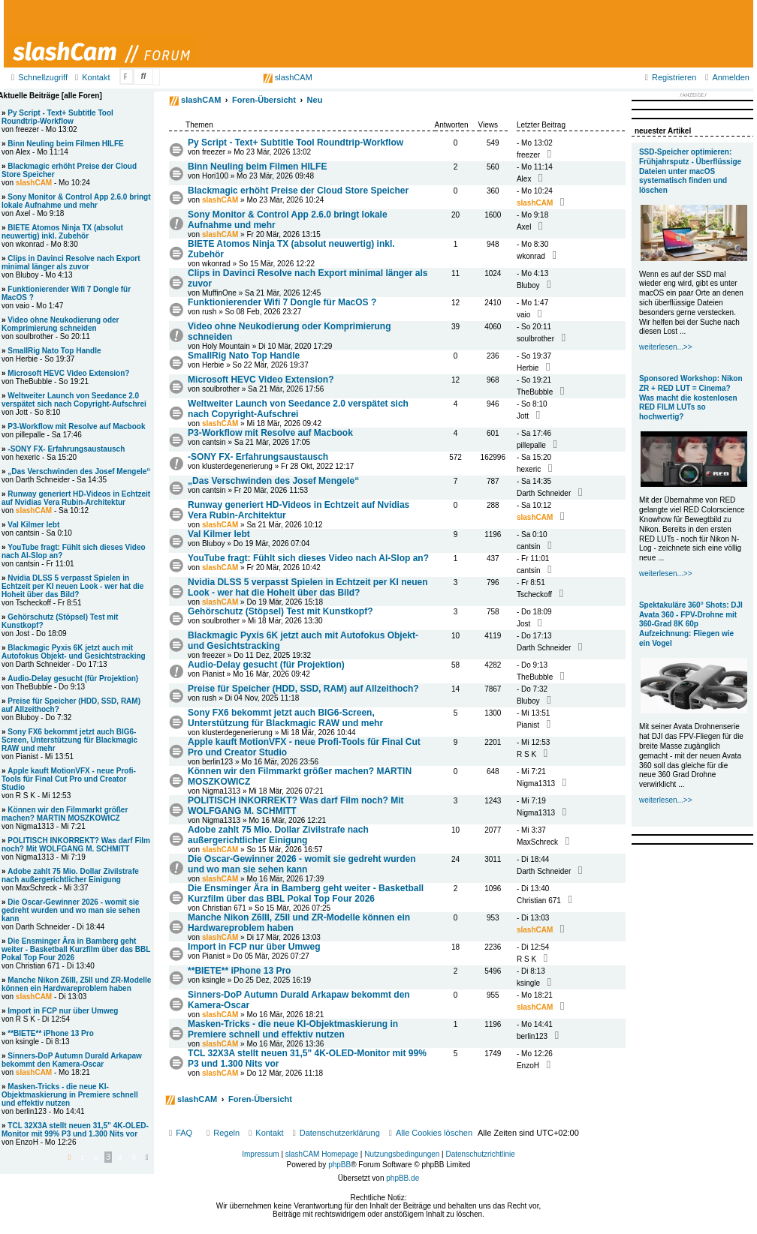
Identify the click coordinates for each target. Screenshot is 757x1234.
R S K (526, 754)
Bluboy (528, 285)
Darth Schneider (544, 493)
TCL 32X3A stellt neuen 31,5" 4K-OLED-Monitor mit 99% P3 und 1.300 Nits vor (75, 1129)
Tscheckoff (534, 594)
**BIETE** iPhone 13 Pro (239, 970)
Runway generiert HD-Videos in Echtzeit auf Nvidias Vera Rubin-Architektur (76, 498)
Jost (523, 624)
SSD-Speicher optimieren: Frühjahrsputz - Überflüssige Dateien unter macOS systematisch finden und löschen (690, 171)
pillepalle (531, 445)
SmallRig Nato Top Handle (244, 355)
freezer (213, 152)
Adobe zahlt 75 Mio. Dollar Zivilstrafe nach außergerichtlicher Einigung (278, 834)
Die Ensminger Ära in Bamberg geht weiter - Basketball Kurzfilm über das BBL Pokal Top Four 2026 (306, 893)
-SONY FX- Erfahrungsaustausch (258, 457)
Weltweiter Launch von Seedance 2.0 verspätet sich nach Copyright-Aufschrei (298, 408)
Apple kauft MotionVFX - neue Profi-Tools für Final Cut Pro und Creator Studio (69, 779)
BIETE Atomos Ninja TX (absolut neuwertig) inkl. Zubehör (62, 232)
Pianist (213, 674)
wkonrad (216, 264)
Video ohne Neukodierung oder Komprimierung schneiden (60, 324)
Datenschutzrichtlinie (480, 1154)
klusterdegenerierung (237, 466)
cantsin (214, 442)
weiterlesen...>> (665, 347)
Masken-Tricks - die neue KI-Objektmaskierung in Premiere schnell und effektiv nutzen (293, 1029)
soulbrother (535, 339)
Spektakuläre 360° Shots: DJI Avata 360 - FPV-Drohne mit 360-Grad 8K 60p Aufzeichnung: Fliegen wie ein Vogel (691, 624)
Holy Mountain (226, 346)
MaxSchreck (537, 842)
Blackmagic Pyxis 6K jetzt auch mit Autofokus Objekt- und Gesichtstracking (74, 652)
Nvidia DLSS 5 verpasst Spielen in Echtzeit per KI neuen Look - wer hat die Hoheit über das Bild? (307, 587)
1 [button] (82, 1157)
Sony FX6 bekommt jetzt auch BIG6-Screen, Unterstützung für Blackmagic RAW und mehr (285, 717)
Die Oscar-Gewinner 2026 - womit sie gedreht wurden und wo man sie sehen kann (301, 864)
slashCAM (287, 77)
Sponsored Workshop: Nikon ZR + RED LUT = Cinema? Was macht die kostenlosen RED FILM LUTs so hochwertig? (691, 397)
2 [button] (96, 1157)
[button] (69, 1157)
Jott (523, 416)
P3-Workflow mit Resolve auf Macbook (270, 433)
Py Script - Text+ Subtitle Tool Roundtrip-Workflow (295, 142)
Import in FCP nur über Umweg (254, 946)
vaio (523, 315)
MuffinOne (219, 293)
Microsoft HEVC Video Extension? (260, 379)
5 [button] (134, 1157)
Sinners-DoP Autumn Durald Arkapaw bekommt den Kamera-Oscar (72, 1060)
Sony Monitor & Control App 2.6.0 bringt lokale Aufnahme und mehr (76, 201)
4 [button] (120, 1157)
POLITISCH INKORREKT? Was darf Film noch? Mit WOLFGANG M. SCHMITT (296, 805)
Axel (524, 227)
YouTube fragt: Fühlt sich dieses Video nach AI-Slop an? (308, 558)
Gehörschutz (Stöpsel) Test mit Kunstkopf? (280, 611)
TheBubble (535, 392)
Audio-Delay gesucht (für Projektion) (266, 664)
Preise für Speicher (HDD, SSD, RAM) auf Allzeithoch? (303, 688)
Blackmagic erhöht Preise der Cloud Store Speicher (298, 190)
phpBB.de (402, 1178)
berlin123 (217, 762)
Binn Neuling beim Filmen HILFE (257, 166)
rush (209, 312)
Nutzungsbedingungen (401, 1154)
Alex (524, 179)
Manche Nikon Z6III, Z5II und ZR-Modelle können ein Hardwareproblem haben (76, 984)
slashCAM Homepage (321, 1154)
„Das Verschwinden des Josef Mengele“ (273, 481)
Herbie (213, 365)
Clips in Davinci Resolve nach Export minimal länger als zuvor (71, 262)
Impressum (260, 1154)
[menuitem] (90, 77)
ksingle (213, 980)
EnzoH (528, 1065)
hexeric (529, 469)
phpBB (339, 1164)
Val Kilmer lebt (219, 534)
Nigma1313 (221, 791)
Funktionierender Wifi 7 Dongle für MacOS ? (282, 302)
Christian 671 (224, 908)
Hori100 (215, 176)
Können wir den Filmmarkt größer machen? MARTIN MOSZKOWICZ (65, 814)
